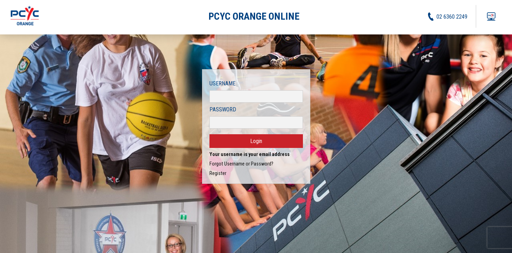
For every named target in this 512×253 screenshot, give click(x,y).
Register (217, 173)
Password (222, 109)
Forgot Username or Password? (241, 164)
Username (222, 83)
